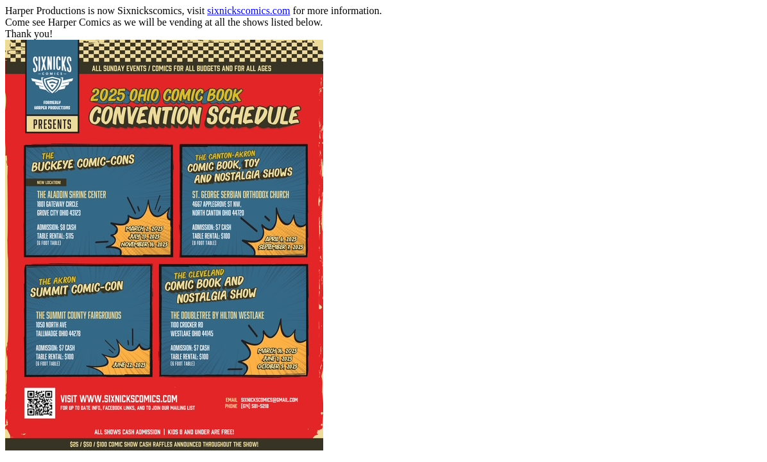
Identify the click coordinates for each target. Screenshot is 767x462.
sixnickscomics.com (248, 10)
